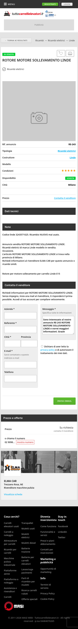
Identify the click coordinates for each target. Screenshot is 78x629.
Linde (73, 157)
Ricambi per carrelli (10, 551)
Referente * (10, 323)
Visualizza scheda (13, 494)
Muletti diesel (28, 542)
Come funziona (48, 526)
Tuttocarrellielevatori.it (30, 13)
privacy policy (47, 349)
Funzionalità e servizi (47, 533)
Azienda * (9, 308)
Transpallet (27, 523)
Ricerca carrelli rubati (29, 592)
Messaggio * (49, 308)
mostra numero (25, 442)
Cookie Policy (47, 598)
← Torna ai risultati (16, 40)
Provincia (26, 336)
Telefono (9, 372)
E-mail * (8, 350)
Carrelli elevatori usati (11, 525)
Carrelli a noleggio (8, 533)
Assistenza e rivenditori (10, 590)
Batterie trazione (25, 550)
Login (67, 4)
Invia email (64, 401)
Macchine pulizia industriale (9, 561)
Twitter (61, 537)
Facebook (63, 526)
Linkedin (62, 531)
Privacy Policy (47, 593)
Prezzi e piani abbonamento (47, 542)
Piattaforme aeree (10, 572)
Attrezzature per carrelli (10, 542)
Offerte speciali (29, 599)
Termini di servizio (45, 586)
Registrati (50, 4)
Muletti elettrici (25, 536)
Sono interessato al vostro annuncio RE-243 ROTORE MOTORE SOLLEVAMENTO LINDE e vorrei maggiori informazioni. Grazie (58, 325)
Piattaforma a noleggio (11, 581)
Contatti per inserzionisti (46, 551)
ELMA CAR (10, 481)
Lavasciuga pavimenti (27, 571)
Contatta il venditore (65, 198)
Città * (7, 336)
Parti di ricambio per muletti (28, 581)
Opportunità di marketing (48, 570)
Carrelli (8, 596)
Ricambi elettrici (67, 150)
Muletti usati (28, 528)
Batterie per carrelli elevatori (27, 560)
